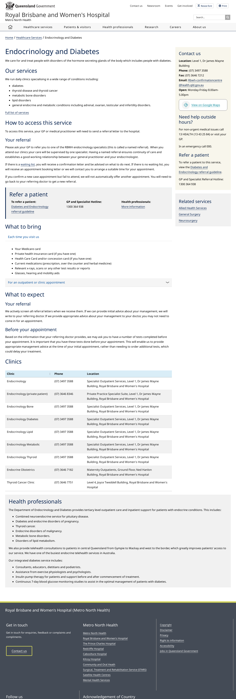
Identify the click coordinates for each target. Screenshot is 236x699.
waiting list (28, 164)
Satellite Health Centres (97, 674)
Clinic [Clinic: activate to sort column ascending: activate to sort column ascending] (10, 374)
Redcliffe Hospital (93, 648)
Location (93, 374)
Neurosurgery (188, 220)
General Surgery (189, 214)
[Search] (227, 17)
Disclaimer (166, 630)
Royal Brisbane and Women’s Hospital (105, 638)
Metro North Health (94, 633)
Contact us (19, 651)
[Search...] (209, 17)
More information (133, 207)
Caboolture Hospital (95, 654)
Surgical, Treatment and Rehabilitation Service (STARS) (114, 669)
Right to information (172, 640)
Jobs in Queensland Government (179, 651)
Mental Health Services (96, 680)
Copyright (166, 624)
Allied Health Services (193, 208)
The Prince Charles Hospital (99, 643)
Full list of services (17, 112)
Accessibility (167, 645)
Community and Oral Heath (99, 664)
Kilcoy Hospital (91, 659)
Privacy (164, 635)
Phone (58, 374)
